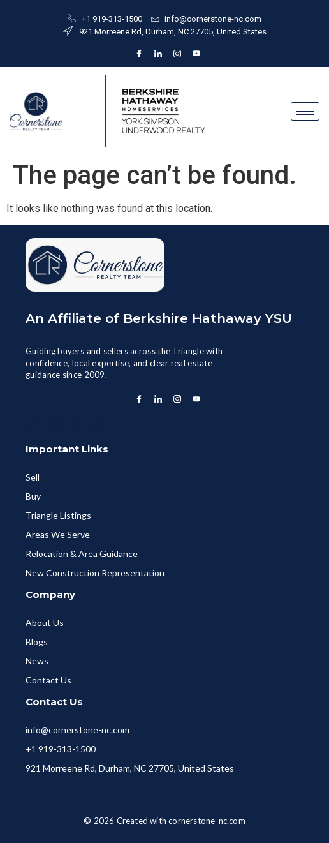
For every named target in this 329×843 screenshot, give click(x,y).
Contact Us (48, 680)
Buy (33, 496)
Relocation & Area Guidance (82, 553)
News (37, 660)
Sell (33, 477)
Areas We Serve (58, 534)
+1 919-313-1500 (61, 748)
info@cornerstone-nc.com (77, 729)
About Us (45, 622)
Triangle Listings (58, 515)
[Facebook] (139, 53)
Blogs (37, 641)
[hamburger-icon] (305, 111)
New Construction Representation (95, 572)
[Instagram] (177, 53)
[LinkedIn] (158, 53)
